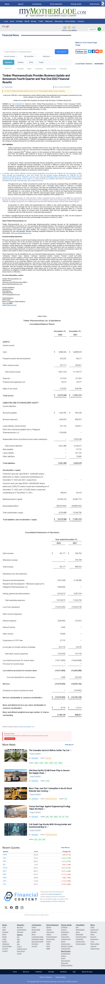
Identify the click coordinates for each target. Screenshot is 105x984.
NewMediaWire (18, 104)
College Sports (22, 949)
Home (15, 972)
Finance (63, 956)
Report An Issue (87, 972)
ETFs (31, 62)
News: (4, 925)
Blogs (33, 934)
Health (34, 932)
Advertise (63, 972)
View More (69, 745)
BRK (51, 816)
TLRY (56, 763)
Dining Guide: (66, 925)
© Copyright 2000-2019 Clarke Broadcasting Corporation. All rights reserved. (52, 981)
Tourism (80, 21)
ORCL (4, 881)
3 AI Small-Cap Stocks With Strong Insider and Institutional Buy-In (50, 825)
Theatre (49, 930)
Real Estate (94, 4)
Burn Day (20, 927)
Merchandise (80, 930)
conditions (52, 179)
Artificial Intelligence (51, 798)
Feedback (38, 972)
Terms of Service (45, 977)
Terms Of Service (59, 901)
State (12, 21)
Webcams (49, 21)
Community (37, 4)
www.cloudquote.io (55, 894)
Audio (92, 927)
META (4, 871)
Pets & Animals (81, 944)
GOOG (5, 868)
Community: (37, 925)
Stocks (20, 62)
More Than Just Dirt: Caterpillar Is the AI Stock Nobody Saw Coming (50, 789)
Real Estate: (66, 951)
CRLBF (36, 763)
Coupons (93, 946)
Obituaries (59, 21)
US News (19, 21)
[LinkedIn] (16, 908)
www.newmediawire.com (26, 726)
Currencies (39, 69)
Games (48, 934)
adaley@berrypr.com (9, 305)
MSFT (4, 874)
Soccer (19, 946)
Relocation (64, 963)
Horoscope (50, 932)
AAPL (47, 816)
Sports (20, 4)
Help (74, 972)
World (27, 21)
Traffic (40, 21)
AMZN (5, 855)
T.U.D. (92, 941)
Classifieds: (80, 925)
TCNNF (51, 763)
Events (34, 927)
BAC (4, 864)
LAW (40, 839)
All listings (64, 927)
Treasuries (63, 69)
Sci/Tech (5, 949)
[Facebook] (11, 908)
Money (33, 21)
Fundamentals (65, 954)
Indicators (46, 56)
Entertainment (56, 4)
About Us (26, 972)
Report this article (9, 738)
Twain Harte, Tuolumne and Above (65, 939)
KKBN (48, 949)
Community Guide (37, 937)
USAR (47, 781)
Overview (20, 69)
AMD (4, 861)
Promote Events (81, 937)
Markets (8, 62)
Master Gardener (67, 965)
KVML (48, 944)
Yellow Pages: (95, 949)
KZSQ (48, 946)
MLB (18, 939)
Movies (48, 927)
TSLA (4, 884)
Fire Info (34, 946)
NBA (18, 942)
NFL (18, 937)
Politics (4, 941)
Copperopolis (65, 949)
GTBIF (46, 763)
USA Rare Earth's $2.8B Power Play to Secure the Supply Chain (49, 771)
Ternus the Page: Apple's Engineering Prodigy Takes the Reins (49, 807)
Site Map (51, 972)
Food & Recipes (51, 937)
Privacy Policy (45, 901)
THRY (43, 839)
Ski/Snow (20, 932)
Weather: (20, 925)
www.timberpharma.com (22, 233)
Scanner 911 (94, 930)
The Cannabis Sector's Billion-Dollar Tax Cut (50, 750)
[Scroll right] (102, 3)
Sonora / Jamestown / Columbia (65, 932)
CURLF (41, 763)
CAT (66, 798)
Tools (41, 62)
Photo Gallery (94, 944)
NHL (18, 944)
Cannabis (48, 758)
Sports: (20, 935)
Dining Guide (76, 4)
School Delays (70, 21)
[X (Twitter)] (6, 908)
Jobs (77, 927)
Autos (78, 932)
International (51, 69)
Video (92, 934)
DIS (60, 816)
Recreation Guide (37, 941)
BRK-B (55, 816)
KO (63, 816)
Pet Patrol (35, 944)
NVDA (5, 878)
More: (92, 925)
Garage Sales (80, 941)
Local (6, 21)
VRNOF (60, 763)
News (7, 4)
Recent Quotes (9, 56)
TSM (67, 816)
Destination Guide (37, 939)
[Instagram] (22, 908)
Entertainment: (52, 925)
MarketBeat (35, 758)
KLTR (36, 839)
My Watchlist (29, 56)
